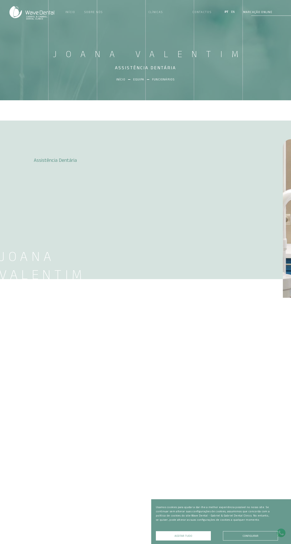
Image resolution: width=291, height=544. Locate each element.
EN (233, 12)
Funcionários (163, 79)
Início (123, 79)
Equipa (141, 79)
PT (226, 12)
